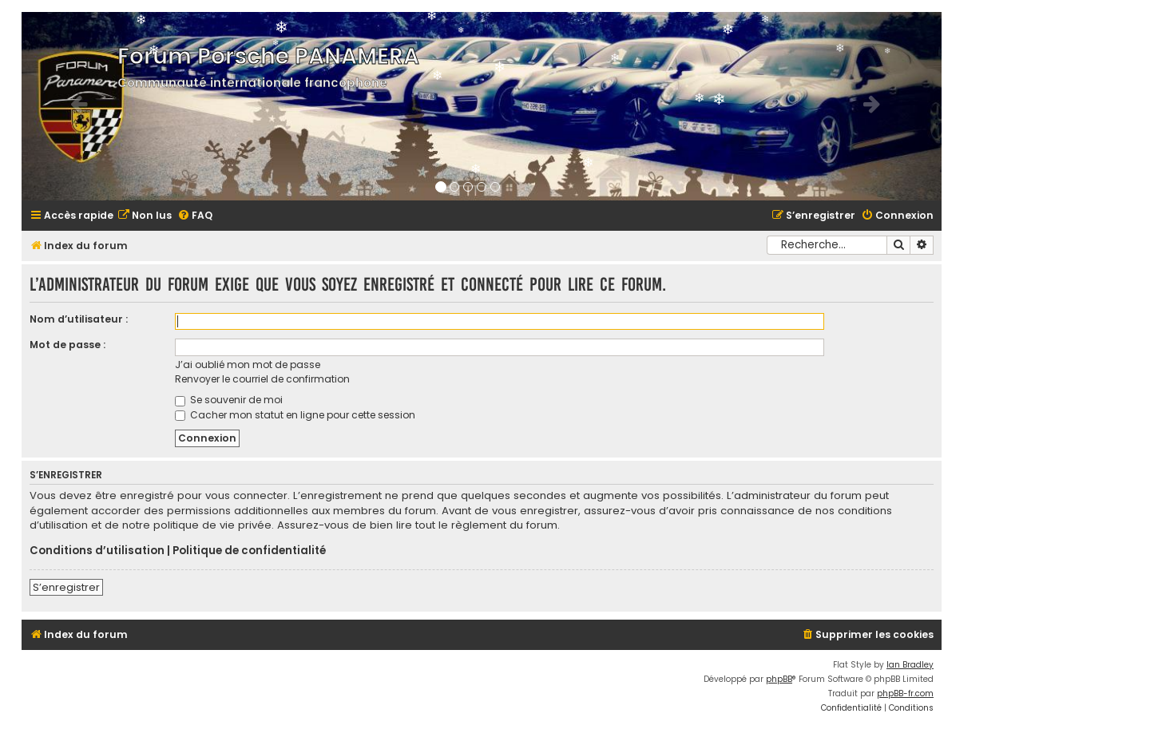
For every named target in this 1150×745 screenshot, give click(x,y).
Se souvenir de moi (229, 399)
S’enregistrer (66, 587)
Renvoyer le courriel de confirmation (262, 379)
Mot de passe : (67, 344)
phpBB (779, 679)
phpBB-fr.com (905, 693)
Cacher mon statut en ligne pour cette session (295, 415)
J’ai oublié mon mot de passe (247, 365)
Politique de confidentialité (249, 551)
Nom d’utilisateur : (79, 319)
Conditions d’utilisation (97, 551)
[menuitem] (144, 216)
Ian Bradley (910, 665)
